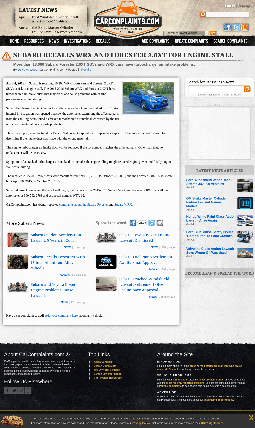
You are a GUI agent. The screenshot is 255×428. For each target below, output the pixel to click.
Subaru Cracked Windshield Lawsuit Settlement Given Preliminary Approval (144, 285)
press (193, 366)
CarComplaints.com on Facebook (7, 390)
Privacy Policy (141, 423)
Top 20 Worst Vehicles (107, 369)
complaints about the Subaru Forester (83, 204)
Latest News (38, 10)
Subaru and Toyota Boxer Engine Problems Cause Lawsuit (53, 290)
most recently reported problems (185, 382)
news (67, 247)
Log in (230, 6)
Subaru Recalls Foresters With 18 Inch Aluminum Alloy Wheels (58, 263)
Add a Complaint (103, 361)
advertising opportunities (218, 399)
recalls (65, 274)
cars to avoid (180, 379)
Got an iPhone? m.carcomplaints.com (28, 390)
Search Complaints (105, 366)
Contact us (175, 369)
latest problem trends (211, 379)
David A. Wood (27, 69)
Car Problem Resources (108, 377)
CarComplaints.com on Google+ (21, 390)
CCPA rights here (212, 423)
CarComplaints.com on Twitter (14, 390)
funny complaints (171, 386)
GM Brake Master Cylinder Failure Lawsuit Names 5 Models (57, 30)
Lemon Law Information (107, 374)
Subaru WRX (123, 204)
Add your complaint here (61, 315)
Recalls (86, 69)
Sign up (243, 6)
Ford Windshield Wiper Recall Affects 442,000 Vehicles (55, 19)
